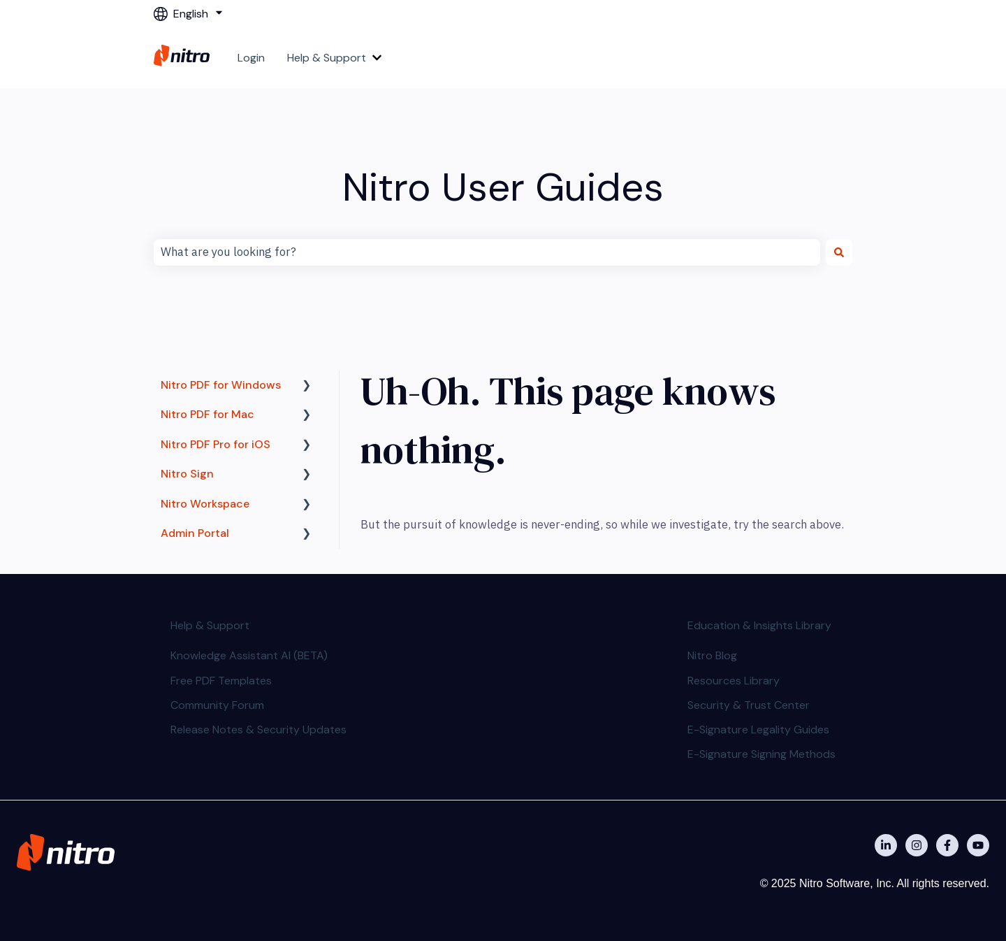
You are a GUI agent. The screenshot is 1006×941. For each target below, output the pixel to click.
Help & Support (326, 57)
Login (251, 57)
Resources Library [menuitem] (733, 680)
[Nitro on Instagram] (916, 845)
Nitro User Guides (503, 187)
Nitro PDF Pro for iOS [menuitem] (215, 444)
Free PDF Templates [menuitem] (221, 680)
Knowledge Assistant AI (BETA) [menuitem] (249, 655)
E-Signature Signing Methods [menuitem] (761, 754)
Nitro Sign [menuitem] (187, 473)
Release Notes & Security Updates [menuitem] (258, 729)
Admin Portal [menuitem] (195, 533)
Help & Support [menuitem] (209, 625)
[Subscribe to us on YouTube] (978, 845)
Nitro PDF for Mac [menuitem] (207, 414)
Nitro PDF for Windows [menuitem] (221, 385)
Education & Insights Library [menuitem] (759, 625)
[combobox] (487, 252)
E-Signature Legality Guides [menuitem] (758, 729)
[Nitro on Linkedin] (886, 845)
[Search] (839, 252)
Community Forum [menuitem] (217, 705)
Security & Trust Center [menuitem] (748, 705)
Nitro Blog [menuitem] (712, 655)
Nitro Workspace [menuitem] (205, 503)
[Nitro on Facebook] (947, 845)
